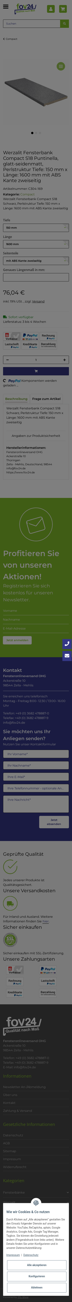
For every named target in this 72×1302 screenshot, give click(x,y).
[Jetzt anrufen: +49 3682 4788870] (67, 644)
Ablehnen (36, 1287)
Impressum (13, 1255)
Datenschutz (30, 1255)
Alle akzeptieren (36, 1265)
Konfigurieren (37, 1276)
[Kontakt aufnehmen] (67, 656)
